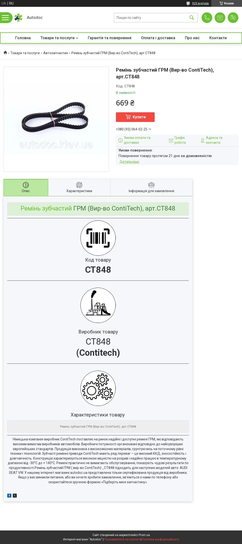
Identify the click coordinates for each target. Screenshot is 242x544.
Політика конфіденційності (160, 539)
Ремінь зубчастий (46, 208)
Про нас (192, 38)
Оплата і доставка (158, 38)
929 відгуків (200, 3)
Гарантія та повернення (109, 38)
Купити (139, 117)
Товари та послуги (57, 38)
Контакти (218, 38)
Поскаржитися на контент (122, 539)
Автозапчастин (55, 53)
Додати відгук (233, 17)
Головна (23, 38)
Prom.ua (144, 535)
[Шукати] (191, 17)
